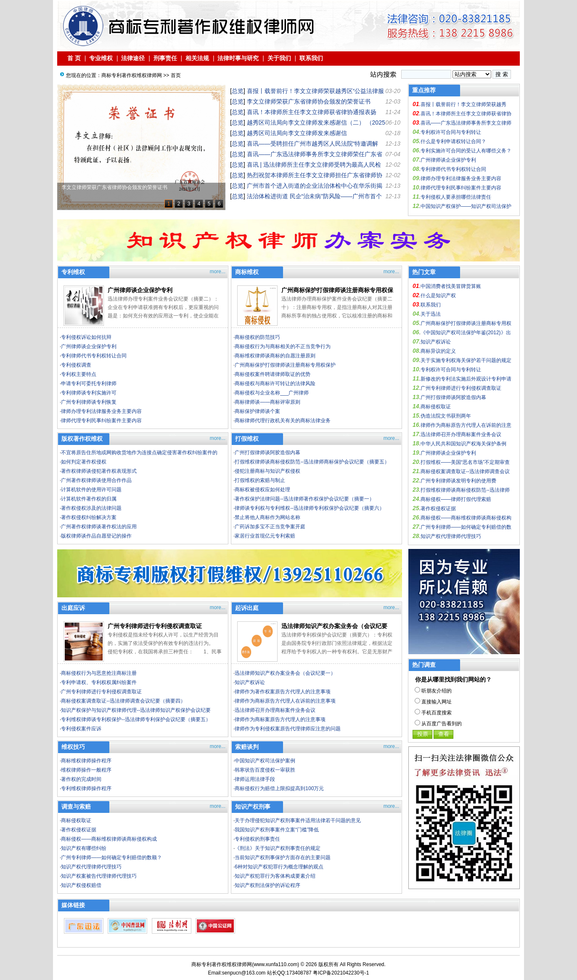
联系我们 (311, 58)
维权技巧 (73, 746)
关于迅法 (431, 314)
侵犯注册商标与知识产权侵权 (267, 471)
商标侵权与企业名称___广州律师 (272, 393)
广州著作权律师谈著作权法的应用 (99, 527)
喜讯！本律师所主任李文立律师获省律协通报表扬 (311, 112)
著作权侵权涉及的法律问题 (91, 508)
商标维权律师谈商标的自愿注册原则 (275, 356)
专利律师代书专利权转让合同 (453, 169)
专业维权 (100, 58)
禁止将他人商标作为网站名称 (267, 517)
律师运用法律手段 (255, 779)
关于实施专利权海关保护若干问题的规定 (466, 360)
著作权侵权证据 (78, 830)
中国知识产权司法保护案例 (265, 761)
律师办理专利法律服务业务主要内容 (461, 178)
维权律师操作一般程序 (86, 770)
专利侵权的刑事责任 (257, 839)
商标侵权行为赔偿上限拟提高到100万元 (279, 788)
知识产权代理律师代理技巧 (91, 867)
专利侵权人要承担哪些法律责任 (456, 197)
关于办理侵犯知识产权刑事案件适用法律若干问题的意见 (298, 820)
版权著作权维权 (82, 438)
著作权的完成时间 (81, 779)
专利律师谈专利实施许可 (88, 393)
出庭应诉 (73, 608)
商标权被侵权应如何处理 (262, 490)
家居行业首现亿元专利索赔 (265, 536)
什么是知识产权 (438, 295)
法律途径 (133, 58)
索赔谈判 (247, 746)
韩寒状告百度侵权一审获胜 (265, 770)
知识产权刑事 (252, 806)
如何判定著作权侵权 (83, 462)
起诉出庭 (247, 608)
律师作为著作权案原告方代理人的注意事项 (283, 692)
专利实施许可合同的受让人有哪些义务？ (466, 151)
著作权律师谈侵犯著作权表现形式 (99, 471)
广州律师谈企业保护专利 (448, 160)
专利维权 (73, 272)
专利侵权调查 (76, 365)
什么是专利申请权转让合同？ (453, 141)
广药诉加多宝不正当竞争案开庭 (270, 527)
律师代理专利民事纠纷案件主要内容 (461, 188)
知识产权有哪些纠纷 (83, 848)
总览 (238, 91)
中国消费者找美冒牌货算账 (451, 286)
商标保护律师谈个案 (257, 411)
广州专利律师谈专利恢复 (88, 402)
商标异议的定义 (438, 351)
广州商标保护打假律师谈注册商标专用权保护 (285, 365)
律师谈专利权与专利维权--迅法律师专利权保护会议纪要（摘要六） (309, 508)
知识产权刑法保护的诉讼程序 (267, 885)
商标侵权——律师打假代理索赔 (456, 499)
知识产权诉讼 (250, 682)
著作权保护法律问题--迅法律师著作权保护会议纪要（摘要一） (304, 499)
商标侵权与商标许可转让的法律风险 (275, 383)
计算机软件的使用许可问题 (91, 490)
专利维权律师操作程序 (86, 788)
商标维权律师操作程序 (86, 761)
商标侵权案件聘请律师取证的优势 (272, 374)
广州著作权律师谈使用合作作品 (96, 480)
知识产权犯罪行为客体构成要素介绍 (275, 876)
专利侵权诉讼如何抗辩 (86, 337)
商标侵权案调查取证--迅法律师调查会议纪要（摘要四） (123, 701)
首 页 (74, 58)
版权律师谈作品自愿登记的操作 (96, 536)
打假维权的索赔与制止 (260, 480)
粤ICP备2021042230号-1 (341, 973)
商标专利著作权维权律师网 (131, 75)
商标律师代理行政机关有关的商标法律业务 (283, 420)
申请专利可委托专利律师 (88, 383)
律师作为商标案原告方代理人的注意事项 (280, 719)
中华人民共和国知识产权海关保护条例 (463, 444)
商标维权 (247, 272)
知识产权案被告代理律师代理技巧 (99, 876)
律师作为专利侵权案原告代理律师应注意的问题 (288, 729)
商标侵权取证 (76, 820)
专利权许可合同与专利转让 (451, 132)
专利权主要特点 (78, 374)
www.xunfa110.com (275, 964)
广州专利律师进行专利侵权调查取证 (155, 626)
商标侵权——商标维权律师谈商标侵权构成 (109, 839)
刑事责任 (165, 58)
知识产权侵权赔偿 (81, 885)
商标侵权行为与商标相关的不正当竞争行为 (283, 346)
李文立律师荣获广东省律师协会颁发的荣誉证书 (309, 101)
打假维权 (247, 438)
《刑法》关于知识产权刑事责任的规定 (277, 848)
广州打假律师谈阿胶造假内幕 (267, 452)
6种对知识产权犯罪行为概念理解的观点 (279, 867)
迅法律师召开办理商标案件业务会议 (275, 710)
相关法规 (197, 58)
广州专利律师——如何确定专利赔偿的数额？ (111, 857)
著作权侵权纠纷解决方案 (88, 517)
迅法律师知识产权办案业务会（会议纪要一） (285, 673)
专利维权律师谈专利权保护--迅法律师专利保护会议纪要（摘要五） (136, 719)
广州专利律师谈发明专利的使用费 (458, 481)
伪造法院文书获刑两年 (446, 416)
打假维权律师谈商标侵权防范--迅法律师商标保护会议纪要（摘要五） (312, 462)
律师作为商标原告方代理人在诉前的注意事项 (285, 701)
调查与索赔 (76, 806)
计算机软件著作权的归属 (88, 499)
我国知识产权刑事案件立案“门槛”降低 (277, 830)
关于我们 (279, 58)
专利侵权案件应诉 (81, 729)
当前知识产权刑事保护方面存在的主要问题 (283, 857)
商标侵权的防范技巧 (257, 337)
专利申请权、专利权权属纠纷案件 (99, 682)
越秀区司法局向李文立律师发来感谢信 (297, 133)
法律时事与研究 (238, 58)
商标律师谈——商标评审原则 (267, 402)
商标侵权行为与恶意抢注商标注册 (99, 673)
